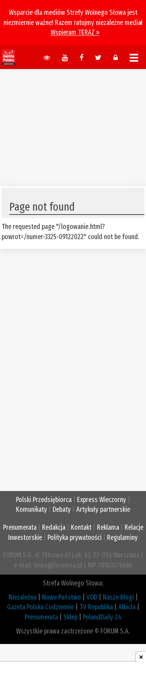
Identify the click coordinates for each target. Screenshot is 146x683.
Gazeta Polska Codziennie (40, 607)
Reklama (108, 527)
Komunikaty (31, 509)
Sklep (70, 617)
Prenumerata (20, 527)
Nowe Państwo (61, 597)
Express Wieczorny (101, 499)
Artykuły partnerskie (103, 509)
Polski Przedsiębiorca (44, 499)
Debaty (62, 509)
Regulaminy (122, 537)
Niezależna (23, 597)
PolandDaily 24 (102, 617)
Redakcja (53, 527)
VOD (91, 597)
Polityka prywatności (74, 537)
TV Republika (96, 607)
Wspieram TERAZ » (75, 32)
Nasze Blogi (118, 597)
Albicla (126, 607)
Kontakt (81, 527)
